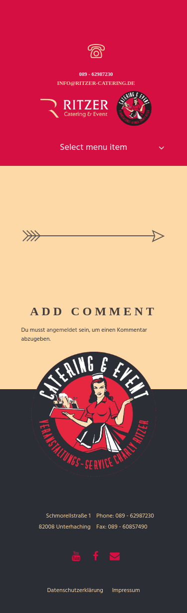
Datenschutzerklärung (75, 591)
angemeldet (61, 330)
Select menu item (93, 147)
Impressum (126, 591)
